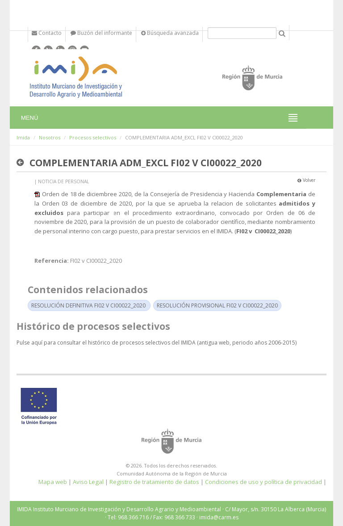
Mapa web (52, 482)
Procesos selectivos (92, 137)
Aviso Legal (88, 482)
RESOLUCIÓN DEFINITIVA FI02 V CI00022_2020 (88, 305)
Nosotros (49, 137)
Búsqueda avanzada (170, 33)
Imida (23, 137)
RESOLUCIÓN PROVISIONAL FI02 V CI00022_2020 (217, 305)
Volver (306, 180)
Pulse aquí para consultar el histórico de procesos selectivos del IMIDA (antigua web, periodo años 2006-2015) (157, 342)
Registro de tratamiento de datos (154, 482)
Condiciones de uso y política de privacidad (263, 482)
